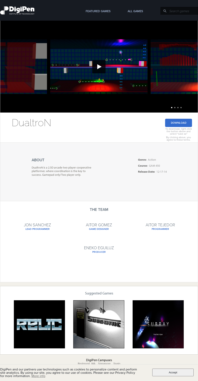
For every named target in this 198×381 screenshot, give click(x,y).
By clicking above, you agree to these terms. (178, 138)
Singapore (104, 363)
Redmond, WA (86, 363)
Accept (173, 372)
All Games (135, 11)
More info (38, 376)
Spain (116, 363)
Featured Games (98, 11)
